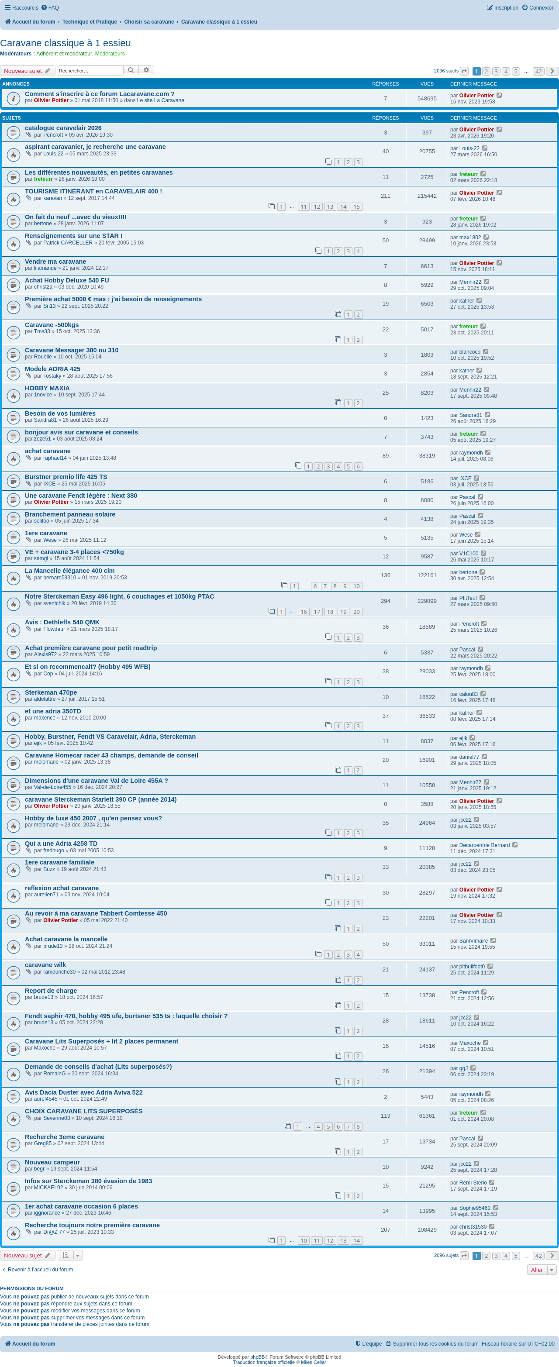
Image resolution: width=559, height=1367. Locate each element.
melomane (46, 762)
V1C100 (469, 554)
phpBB (257, 1357)
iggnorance (47, 1213)
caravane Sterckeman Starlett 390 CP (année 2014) (101, 799)
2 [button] (486, 71)
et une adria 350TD (53, 711)
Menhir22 (470, 282)
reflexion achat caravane (62, 888)
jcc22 (465, 820)
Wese (50, 540)
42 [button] (538, 71)
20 (356, 612)
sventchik (54, 603)
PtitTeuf (468, 598)
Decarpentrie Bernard (484, 845)
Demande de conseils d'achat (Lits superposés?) (98, 1066)
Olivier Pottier (51, 100)
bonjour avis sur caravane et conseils (81, 432)
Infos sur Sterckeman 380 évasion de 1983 (88, 1181)
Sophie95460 (474, 1208)
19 (343, 612)
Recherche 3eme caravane (64, 1136)
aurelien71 (46, 895)
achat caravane (48, 451)
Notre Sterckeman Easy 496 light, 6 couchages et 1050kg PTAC (119, 596)
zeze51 (42, 439)
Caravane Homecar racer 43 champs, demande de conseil (111, 755)
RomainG (54, 1074)
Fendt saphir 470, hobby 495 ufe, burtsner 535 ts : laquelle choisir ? (126, 1015)
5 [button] (516, 71)
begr (39, 1169)
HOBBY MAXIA (47, 388)
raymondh (471, 453)
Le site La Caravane (160, 100)
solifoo (41, 521)
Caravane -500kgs (52, 324)
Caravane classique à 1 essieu (65, 43)
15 (356, 206)
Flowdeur (54, 629)
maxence (44, 718)
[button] (464, 71)
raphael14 (55, 458)
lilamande (45, 268)
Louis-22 (53, 154)
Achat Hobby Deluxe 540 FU (67, 280)
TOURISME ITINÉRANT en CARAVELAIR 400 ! (93, 191)
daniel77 (469, 757)
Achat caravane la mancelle (66, 939)
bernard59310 (59, 578)
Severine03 (56, 1118)
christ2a (43, 287)
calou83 (468, 694)
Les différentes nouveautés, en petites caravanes (99, 172)
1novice (43, 395)
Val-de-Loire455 (52, 787)
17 (317, 612)
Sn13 (49, 306)
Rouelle (43, 357)
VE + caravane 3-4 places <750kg (74, 551)
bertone (43, 223)
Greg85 (43, 1143)
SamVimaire (473, 941)
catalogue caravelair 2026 (63, 127)
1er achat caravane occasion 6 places (81, 1206)
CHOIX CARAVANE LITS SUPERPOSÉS (84, 1111)
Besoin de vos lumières (60, 413)
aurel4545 (46, 1099)
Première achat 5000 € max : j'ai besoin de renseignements (113, 299)
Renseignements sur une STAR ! (74, 235)
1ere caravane (46, 533)
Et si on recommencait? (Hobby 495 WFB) (88, 666)
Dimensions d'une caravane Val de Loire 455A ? (96, 780)
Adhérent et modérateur (64, 54)
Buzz (49, 869)
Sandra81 (45, 420)
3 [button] (496, 71)
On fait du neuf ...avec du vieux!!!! (76, 216)
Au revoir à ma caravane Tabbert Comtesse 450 (96, 913)
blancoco (469, 352)
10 (356, 586)
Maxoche (44, 1048)
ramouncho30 (59, 972)
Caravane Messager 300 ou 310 (72, 350)
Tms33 (42, 331)
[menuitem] (50, 8)
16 (303, 612)
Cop (48, 674)
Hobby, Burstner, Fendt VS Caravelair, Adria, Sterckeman (110, 736)
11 (303, 206)
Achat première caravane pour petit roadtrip (91, 647)
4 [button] (505, 71)
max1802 (470, 237)
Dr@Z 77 (54, 1232)
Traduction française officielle (264, 1362)
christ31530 (473, 1227)
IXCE (49, 484)
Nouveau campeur (52, 1162)
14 (343, 206)
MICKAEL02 (48, 1188)
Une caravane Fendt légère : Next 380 (81, 495)
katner (466, 301)
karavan (52, 198)
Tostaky (52, 376)
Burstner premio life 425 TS (66, 476)
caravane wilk (45, 964)
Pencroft (53, 135)
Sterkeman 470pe (51, 692)
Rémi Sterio (473, 1183)
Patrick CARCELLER (68, 243)
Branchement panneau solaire (70, 514)
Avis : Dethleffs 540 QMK (62, 622)
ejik (38, 743)
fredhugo (53, 850)
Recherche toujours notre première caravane (92, 1225)
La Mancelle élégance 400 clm (70, 570)
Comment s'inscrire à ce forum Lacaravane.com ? (100, 93)
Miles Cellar (313, 1362)
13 (330, 206)
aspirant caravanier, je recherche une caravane (95, 146)
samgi (41, 558)
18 (330, 612)
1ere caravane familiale (59, 862)
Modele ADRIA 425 (52, 368)
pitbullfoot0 (472, 967)
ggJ (463, 1068)
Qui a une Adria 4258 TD (61, 843)
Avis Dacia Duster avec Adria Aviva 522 (84, 1092)
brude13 (52, 946)
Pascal (467, 497)
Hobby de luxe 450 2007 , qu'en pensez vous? (93, 818)
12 (317, 206)
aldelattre (45, 699)
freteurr (43, 179)
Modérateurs (110, 54)
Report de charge (51, 990)
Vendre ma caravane (55, 261)
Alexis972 (45, 654)
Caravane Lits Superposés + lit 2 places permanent (101, 1041)
